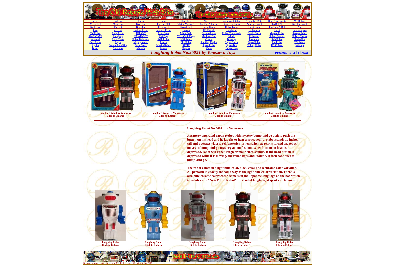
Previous (281, 52)
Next (304, 52)
